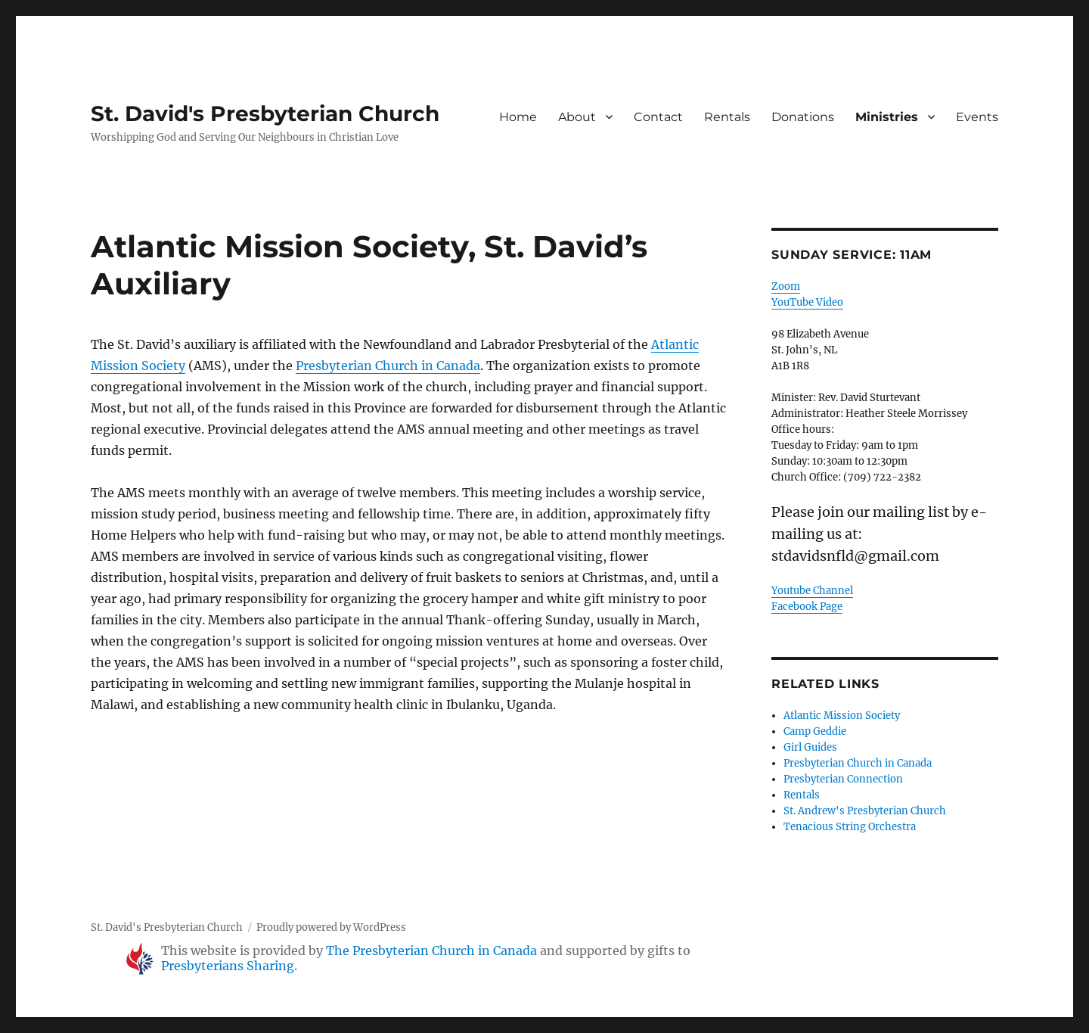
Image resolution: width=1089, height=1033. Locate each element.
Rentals (727, 117)
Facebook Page (806, 606)
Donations (802, 117)
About (577, 117)
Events (977, 117)
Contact (658, 117)
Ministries (886, 117)
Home (518, 117)
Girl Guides (810, 747)
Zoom (785, 286)
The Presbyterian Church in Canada (431, 950)
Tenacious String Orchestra (849, 826)
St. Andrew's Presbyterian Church (864, 810)
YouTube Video (807, 302)
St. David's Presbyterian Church (265, 113)
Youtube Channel (812, 590)
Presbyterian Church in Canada (388, 365)
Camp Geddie (814, 731)
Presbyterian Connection (843, 779)
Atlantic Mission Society (841, 715)
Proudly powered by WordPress (331, 927)
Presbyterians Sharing (227, 965)
